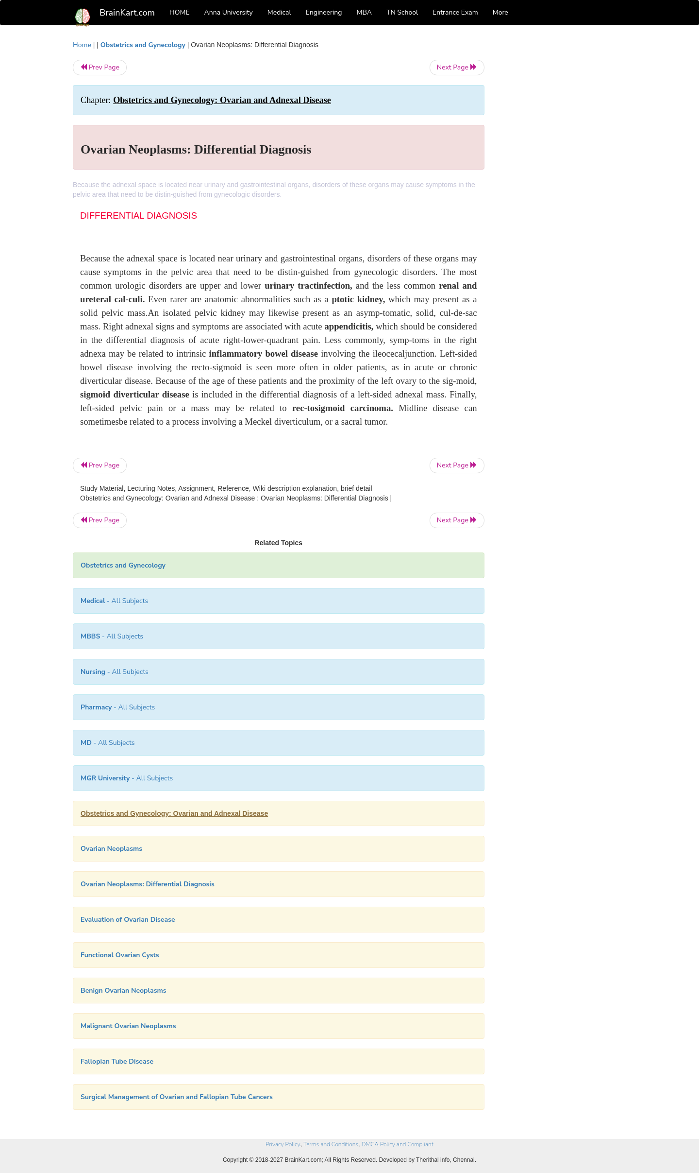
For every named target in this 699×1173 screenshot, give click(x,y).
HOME (179, 12)
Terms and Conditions (330, 1144)
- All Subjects (114, 600)
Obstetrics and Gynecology (142, 45)
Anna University (228, 12)
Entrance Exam (455, 12)
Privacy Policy (283, 1144)
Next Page (457, 67)
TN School (402, 12)
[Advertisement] (563, 185)
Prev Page (99, 67)
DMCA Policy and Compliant (397, 1144)
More (500, 12)
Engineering (324, 12)
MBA (364, 12)
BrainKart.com (127, 12)
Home (82, 45)
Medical (279, 12)
